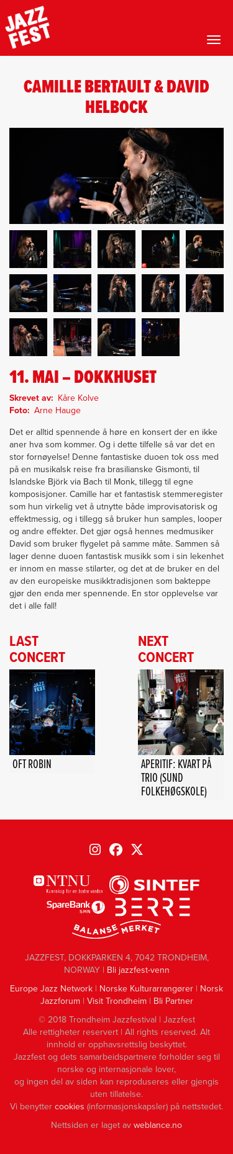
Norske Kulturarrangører (146, 988)
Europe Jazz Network (51, 988)
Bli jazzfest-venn (138, 970)
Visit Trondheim (117, 1001)
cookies (70, 1106)
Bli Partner (173, 1001)
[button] (28, 249)
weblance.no (158, 1125)
